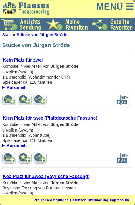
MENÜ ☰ (115, 6)
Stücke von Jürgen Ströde (42, 34)
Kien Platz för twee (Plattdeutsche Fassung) (50, 118)
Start (6, 34)
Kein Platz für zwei (23, 60)
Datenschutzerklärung (89, 200)
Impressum (119, 200)
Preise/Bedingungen (51, 200)
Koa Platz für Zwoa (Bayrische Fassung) (46, 176)
